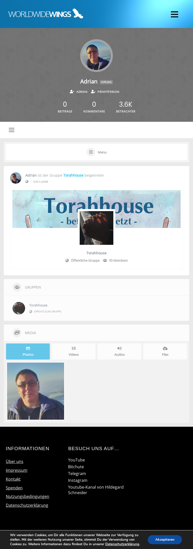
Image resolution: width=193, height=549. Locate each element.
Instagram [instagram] (77, 480)
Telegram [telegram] (77, 473)
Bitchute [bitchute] (76, 466)
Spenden (14, 488)
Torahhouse (73, 175)
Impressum (16, 470)
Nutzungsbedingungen (27, 496)
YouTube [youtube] (76, 460)
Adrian (31, 175)
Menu (102, 152)
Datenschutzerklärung (27, 505)
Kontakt (13, 479)
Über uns (14, 461)
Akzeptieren (164, 539)
